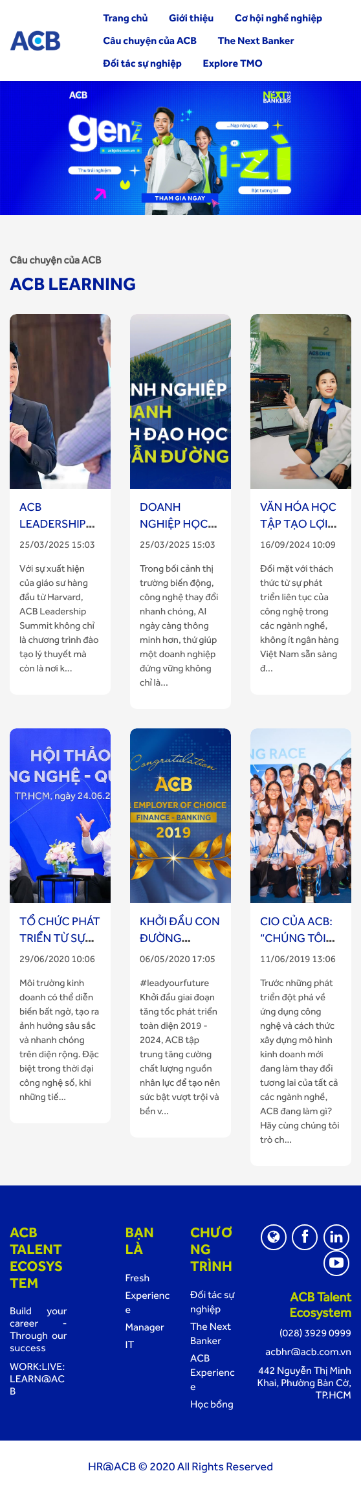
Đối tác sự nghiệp (142, 63)
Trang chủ (125, 18)
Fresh (138, 1278)
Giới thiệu (191, 18)
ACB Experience (212, 1372)
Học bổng (212, 1404)
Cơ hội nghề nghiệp (278, 18)
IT (130, 1344)
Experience (148, 1302)
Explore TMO (232, 63)
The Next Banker (256, 40)
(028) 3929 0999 (315, 1333)
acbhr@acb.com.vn (308, 1351)
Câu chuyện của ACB (150, 40)
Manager (145, 1327)
